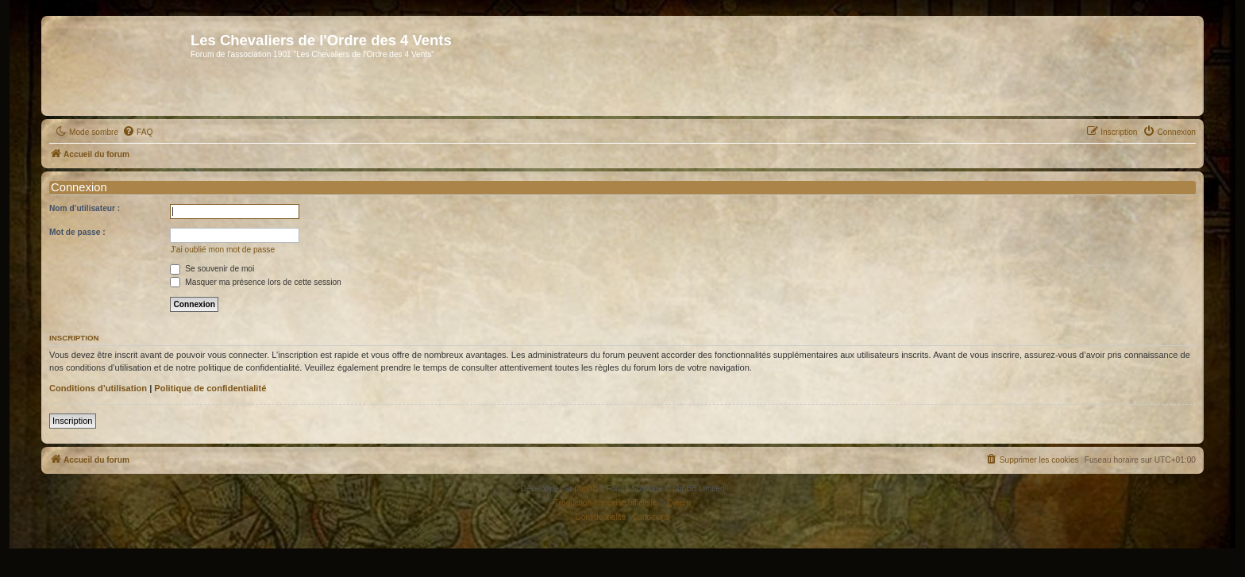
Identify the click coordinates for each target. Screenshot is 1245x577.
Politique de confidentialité (210, 388)
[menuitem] (137, 132)
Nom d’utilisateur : (84, 208)
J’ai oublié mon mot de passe (222, 249)
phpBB (586, 488)
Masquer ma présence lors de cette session (255, 282)
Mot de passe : (77, 232)
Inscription (72, 420)
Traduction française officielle (605, 502)
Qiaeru (679, 502)
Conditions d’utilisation (98, 388)
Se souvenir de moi (212, 268)
